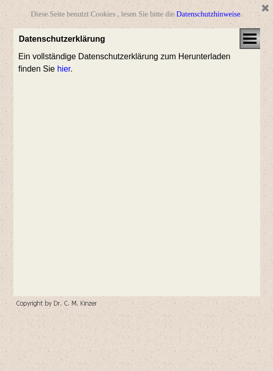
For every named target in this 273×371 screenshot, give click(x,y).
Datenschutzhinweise (208, 14)
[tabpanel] (137, 62)
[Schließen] (265, 9)
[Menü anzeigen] (250, 38)
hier (63, 68)
